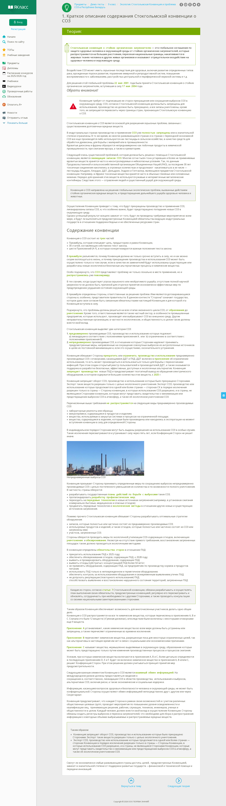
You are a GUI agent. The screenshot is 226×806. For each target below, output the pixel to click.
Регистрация (18, 29)
